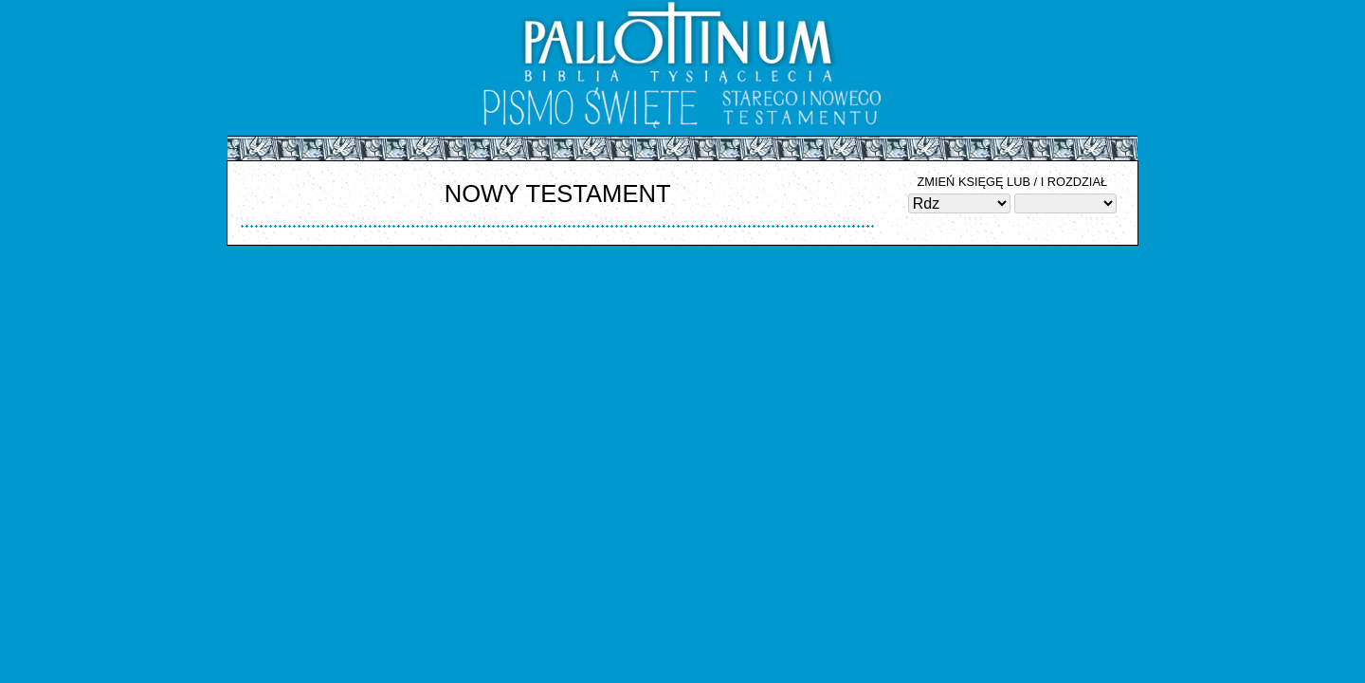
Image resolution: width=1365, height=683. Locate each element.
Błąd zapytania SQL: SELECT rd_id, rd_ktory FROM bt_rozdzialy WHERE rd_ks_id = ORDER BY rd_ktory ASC (1065, 203)
